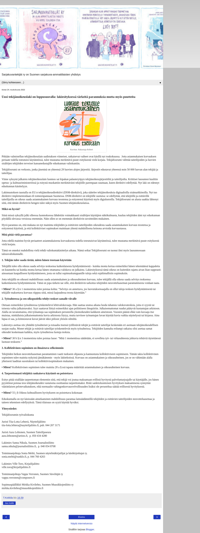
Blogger (90, 529)
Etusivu (81, 517)
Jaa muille (9, 503)
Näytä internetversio (81, 523)
